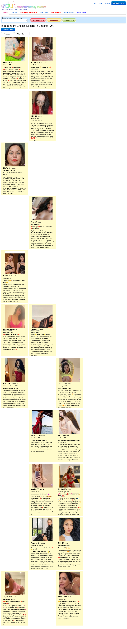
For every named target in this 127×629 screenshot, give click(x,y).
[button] (8, 29)
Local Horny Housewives (28, 12)
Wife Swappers (56, 12)
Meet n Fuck (44, 12)
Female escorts (38, 20)
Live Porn (14, 12)
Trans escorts (54, 20)
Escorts (5, 12)
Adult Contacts (69, 12)
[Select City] (14, 20)
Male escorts (69, 20)
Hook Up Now (81, 12)
